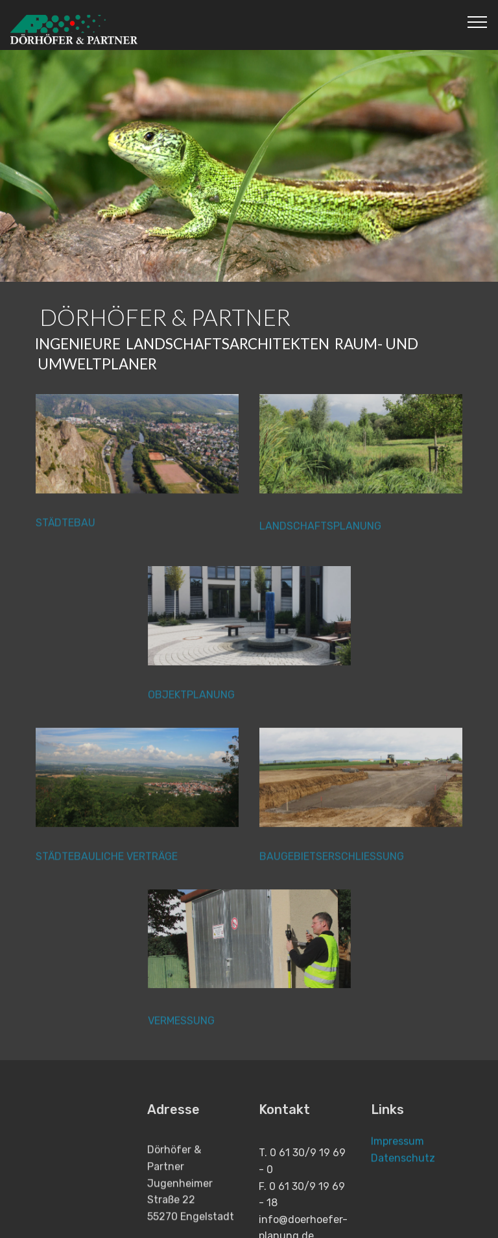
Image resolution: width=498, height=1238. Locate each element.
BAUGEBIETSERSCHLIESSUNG (331, 862)
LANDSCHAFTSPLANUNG (320, 539)
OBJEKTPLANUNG (191, 701)
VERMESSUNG (181, 1034)
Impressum (397, 1152)
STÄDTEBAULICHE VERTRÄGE (107, 862)
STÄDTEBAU (65, 529)
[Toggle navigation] (478, 21)
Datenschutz (403, 1169)
